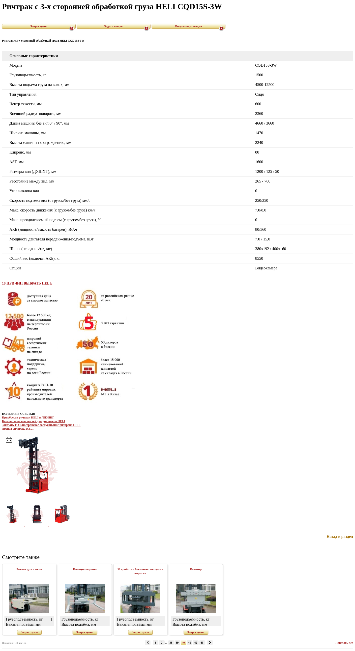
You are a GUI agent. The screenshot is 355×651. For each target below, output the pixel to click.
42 (195, 642)
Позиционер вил (85, 569)
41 (189, 642)
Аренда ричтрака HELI (17, 428)
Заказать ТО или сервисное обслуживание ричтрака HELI (41, 425)
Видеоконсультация (188, 26)
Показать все (344, 643)
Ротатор (196, 569)
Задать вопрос (113, 26)
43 (202, 642)
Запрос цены (38, 26)
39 (177, 642)
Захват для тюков (29, 569)
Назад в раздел (339, 536)
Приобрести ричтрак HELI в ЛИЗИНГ (28, 417)
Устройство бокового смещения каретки (140, 571)
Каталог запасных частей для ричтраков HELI (33, 421)
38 (171, 642)
